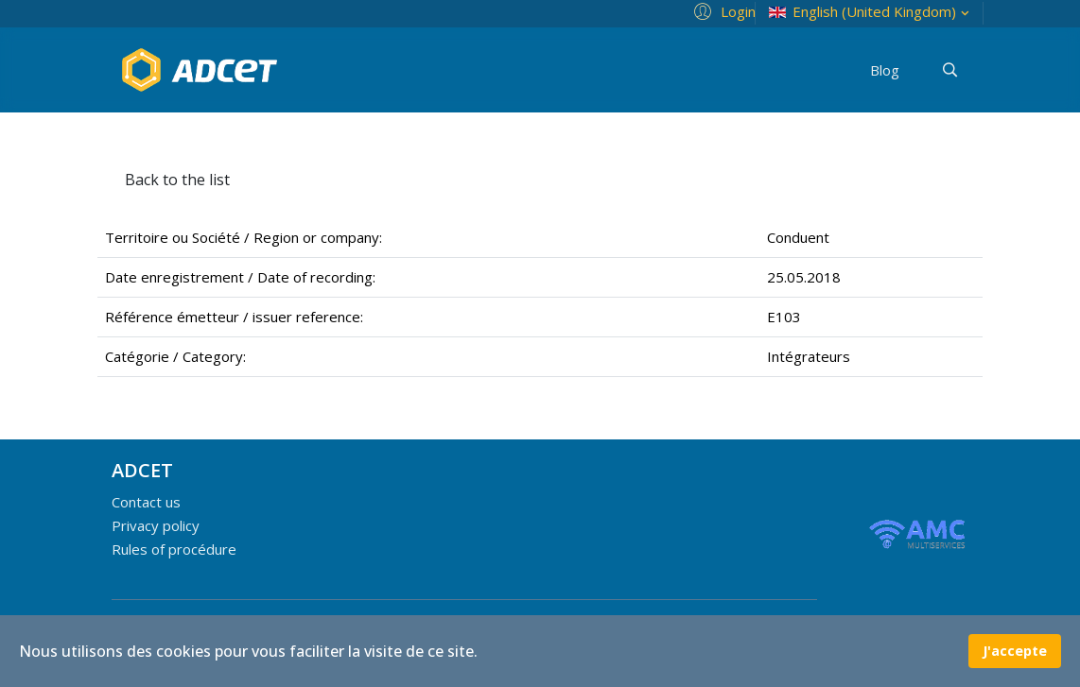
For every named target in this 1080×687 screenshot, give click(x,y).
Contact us (146, 501)
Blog (884, 69)
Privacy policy (156, 525)
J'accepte (1015, 651)
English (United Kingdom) (871, 12)
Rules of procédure (174, 549)
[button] (722, 10)
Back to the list (177, 179)
